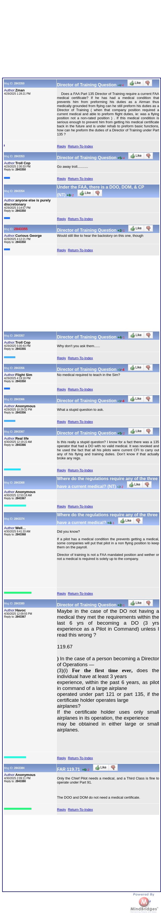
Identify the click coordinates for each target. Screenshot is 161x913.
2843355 (21, 229)
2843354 (19, 191)
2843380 (19, 603)
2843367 (19, 431)
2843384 (19, 768)
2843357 (19, 335)
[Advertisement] (81, 40)
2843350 (19, 83)
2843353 (19, 156)
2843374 (19, 518)
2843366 (19, 399)
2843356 (19, 368)
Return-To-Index (80, 146)
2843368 (19, 482)
